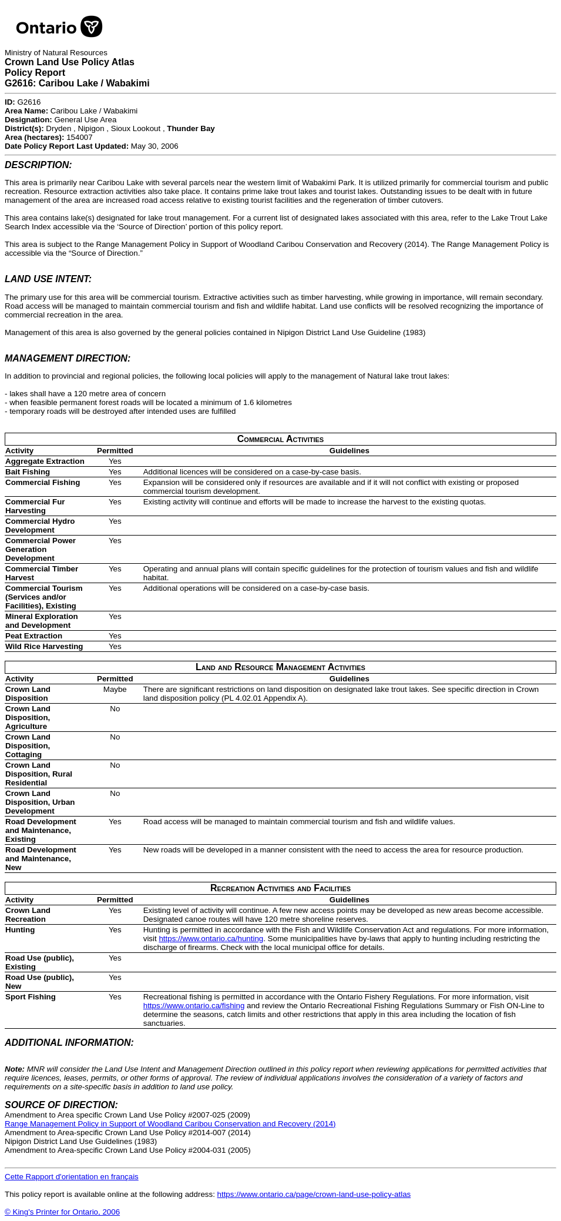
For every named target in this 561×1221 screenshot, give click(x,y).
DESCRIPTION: (38, 165)
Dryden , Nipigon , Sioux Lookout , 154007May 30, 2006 (110, 137)
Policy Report (35, 73)
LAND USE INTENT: (48, 279)
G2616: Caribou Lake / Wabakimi (77, 83)
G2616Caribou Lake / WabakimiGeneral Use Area (71, 111)
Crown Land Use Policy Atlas (70, 62)
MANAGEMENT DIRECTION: (67, 358)
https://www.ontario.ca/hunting (211, 938)
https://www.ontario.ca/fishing (194, 1005)
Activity (19, 450)
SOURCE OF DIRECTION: (61, 1105)
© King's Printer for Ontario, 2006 (62, 1211)
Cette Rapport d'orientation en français (72, 1176)
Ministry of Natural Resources (56, 52)
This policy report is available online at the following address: (208, 1194)
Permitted (115, 450)
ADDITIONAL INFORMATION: (69, 1043)
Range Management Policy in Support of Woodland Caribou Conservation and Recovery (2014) (170, 1123)
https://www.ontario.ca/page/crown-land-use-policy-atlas (314, 1194)
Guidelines (349, 450)
